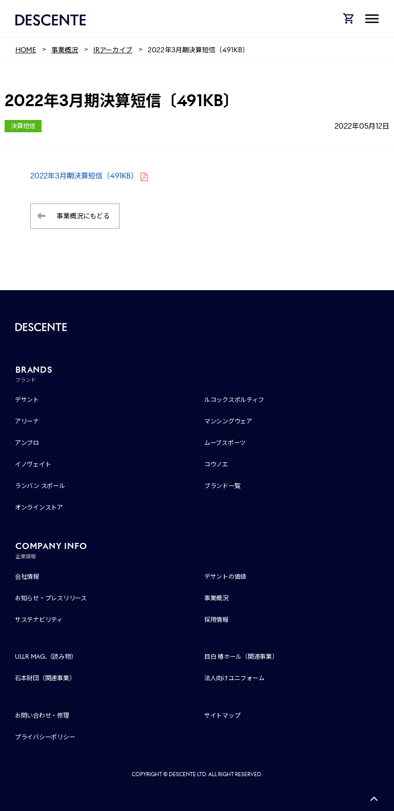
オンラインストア (39, 507)
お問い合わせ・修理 (42, 715)
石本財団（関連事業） (45, 678)
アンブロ (27, 443)
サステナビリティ (39, 619)
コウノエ (216, 464)
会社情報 (27, 576)
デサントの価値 (225, 576)
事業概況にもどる (83, 216)
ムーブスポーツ (225, 443)
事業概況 (216, 598)
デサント (27, 399)
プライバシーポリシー (45, 737)
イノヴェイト (33, 464)
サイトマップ (222, 715)
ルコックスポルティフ (234, 399)
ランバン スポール (40, 486)
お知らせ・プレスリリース (51, 598)
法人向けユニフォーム (234, 678)
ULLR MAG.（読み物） (46, 656)
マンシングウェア (228, 421)
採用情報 (216, 619)
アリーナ (27, 421)
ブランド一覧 (222, 486)
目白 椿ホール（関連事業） (241, 656)
